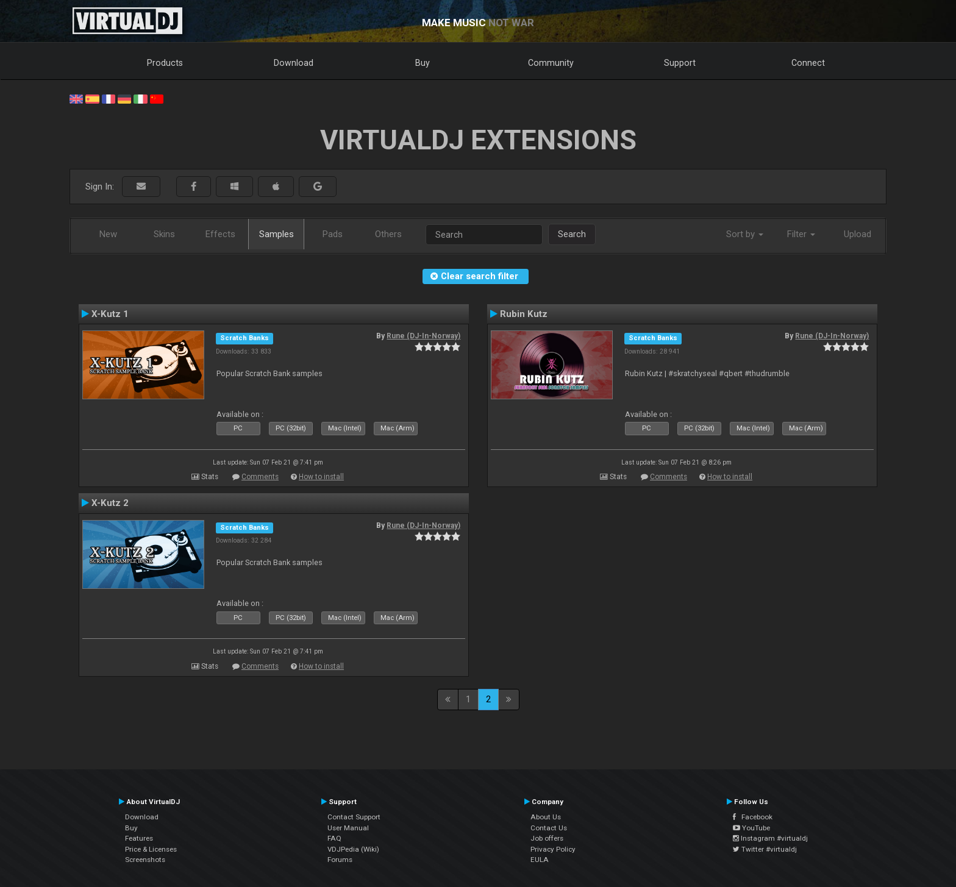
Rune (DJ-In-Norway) (423, 336)
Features (139, 838)
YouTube (751, 828)
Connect (808, 63)
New (108, 234)
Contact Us (548, 828)
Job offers (546, 838)
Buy (422, 63)
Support (680, 63)
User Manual (348, 828)
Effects (220, 234)
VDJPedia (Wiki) (353, 849)
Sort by (744, 234)
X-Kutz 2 (110, 502)
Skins (164, 234)
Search (572, 234)
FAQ (334, 838)
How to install (321, 476)
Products (165, 63)
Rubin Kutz (524, 313)
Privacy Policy (553, 849)
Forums (339, 859)
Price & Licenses (151, 849)
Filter (801, 234)
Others (388, 234)
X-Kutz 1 (110, 313)
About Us (545, 817)
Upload (857, 234)
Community (551, 63)
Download (293, 63)
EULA (539, 859)
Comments (260, 476)
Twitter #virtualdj (765, 849)
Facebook (752, 817)
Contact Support (353, 817)
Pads (333, 234)
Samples (276, 234)
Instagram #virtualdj (770, 838)
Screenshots (145, 859)
